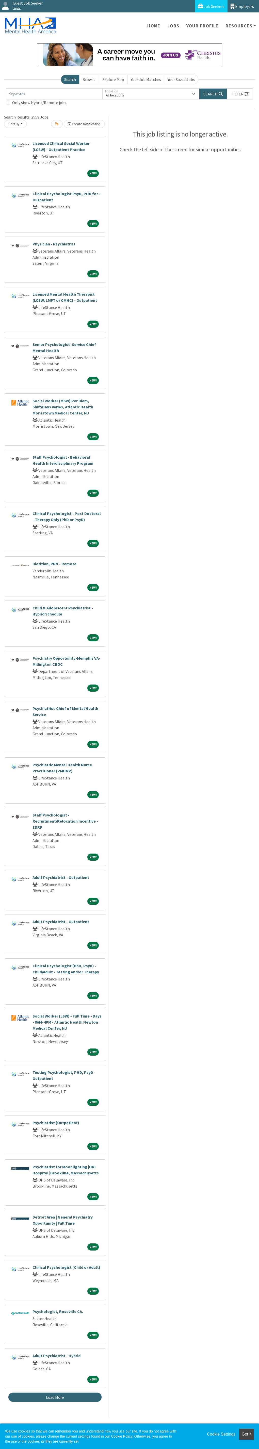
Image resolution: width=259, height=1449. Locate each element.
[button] (240, 93)
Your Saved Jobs (181, 79)
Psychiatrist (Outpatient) (56, 1122)
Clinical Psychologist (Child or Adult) (66, 1267)
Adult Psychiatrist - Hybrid (56, 1355)
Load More (55, 1397)
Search (70, 79)
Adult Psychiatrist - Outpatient (61, 877)
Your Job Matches (146, 79)
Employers (242, 6)
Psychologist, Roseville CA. (58, 1311)
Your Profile (202, 26)
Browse (89, 79)
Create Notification (84, 124)
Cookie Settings (221, 1434)
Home (153, 26)
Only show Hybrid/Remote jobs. (39, 102)
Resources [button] (238, 26)
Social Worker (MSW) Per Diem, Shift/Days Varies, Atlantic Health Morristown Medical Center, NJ (63, 406)
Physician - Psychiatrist (54, 243)
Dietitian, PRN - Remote (54, 563)
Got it (246, 1434)
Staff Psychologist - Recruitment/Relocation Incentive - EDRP (65, 821)
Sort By (14, 124)
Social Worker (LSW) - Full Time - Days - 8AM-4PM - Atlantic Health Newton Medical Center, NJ (67, 1022)
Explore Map (113, 79)
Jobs (173, 26)
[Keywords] (54, 93)
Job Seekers (211, 6)
